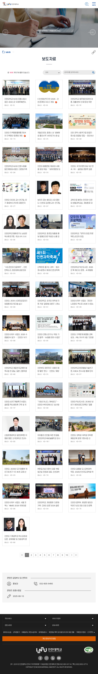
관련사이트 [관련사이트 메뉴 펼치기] (8, 625)
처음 (22, 555)
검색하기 (87, 4)
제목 (46, 73)
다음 (72, 555)
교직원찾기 (16, 632)
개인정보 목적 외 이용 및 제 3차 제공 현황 (61, 632)
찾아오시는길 (7, 632)
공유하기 (92, 52)
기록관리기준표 (81, 632)
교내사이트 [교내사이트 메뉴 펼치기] (55, 625)
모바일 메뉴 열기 (94, 4)
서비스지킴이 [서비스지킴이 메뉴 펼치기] (56, 618)
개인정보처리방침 (49, 639)
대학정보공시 (43, 632)
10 (67, 555)
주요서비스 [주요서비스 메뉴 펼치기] (8, 618)
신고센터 (90, 632)
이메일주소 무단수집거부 (29, 632)
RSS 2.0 (4, 72)
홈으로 (8, 52)
